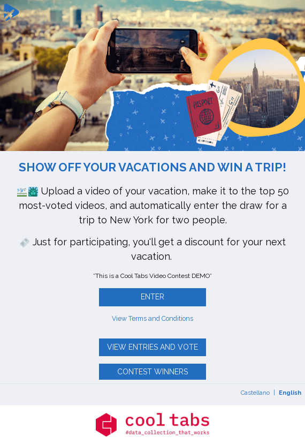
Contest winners (152, 371)
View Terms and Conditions (152, 318)
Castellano (255, 392)
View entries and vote (152, 347)
